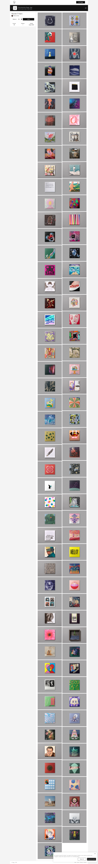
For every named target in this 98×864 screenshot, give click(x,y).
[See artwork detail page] (50, 21)
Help (75, 862)
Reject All (82, 859)
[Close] (95, 853)
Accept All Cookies (91, 859)
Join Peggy (80, 2)
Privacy (81, 862)
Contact (85, 862)
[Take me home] (14, 2)
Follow (28, 19)
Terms (78, 862)
